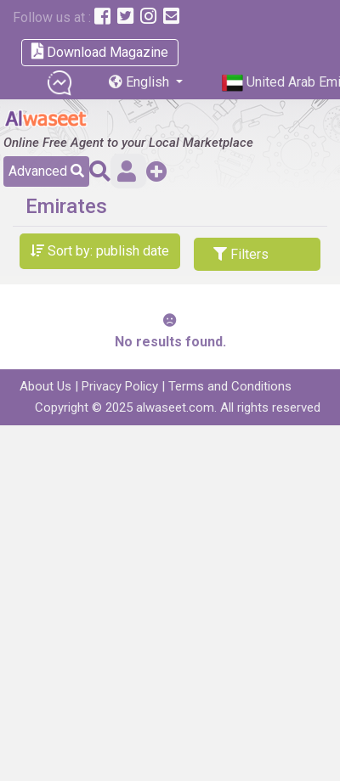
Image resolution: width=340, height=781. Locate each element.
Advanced (46, 171)
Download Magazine (99, 51)
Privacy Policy (120, 386)
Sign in (126, 171)
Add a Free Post (156, 171)
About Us (45, 386)
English (141, 82)
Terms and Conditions (230, 386)
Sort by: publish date (100, 251)
